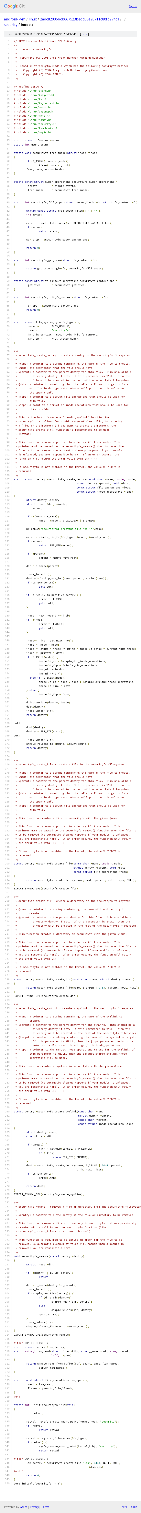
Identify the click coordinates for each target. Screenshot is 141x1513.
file (84, 34)
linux (33, 19)
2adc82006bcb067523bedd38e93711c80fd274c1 (79, 19)
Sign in (133, 6)
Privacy (34, 1507)
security (10, 24)
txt (124, 1506)
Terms (45, 1507)
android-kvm (14, 19)
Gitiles (23, 1507)
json (134, 1506)
